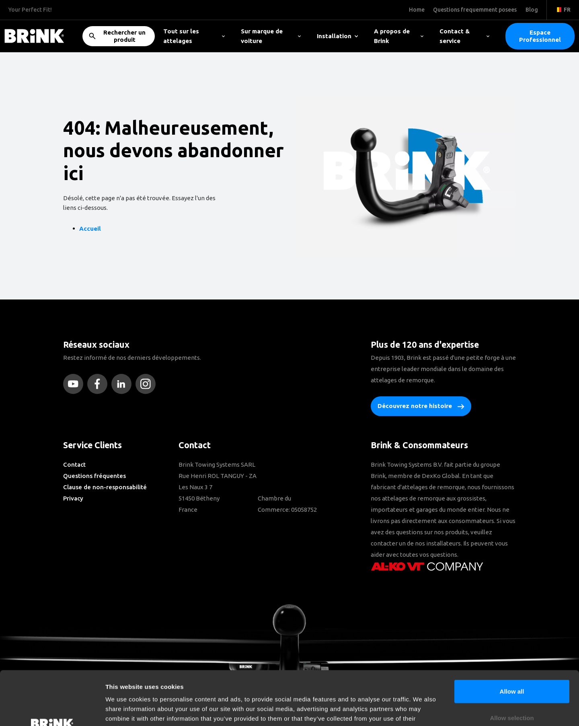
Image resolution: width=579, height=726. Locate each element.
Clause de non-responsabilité (105, 487)
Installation (337, 36)
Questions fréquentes (94, 475)
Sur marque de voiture (271, 36)
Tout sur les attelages (194, 36)
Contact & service (464, 36)
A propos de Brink (398, 36)
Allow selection (512, 667)
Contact (74, 464)
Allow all (512, 640)
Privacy (73, 498)
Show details (422, 710)
